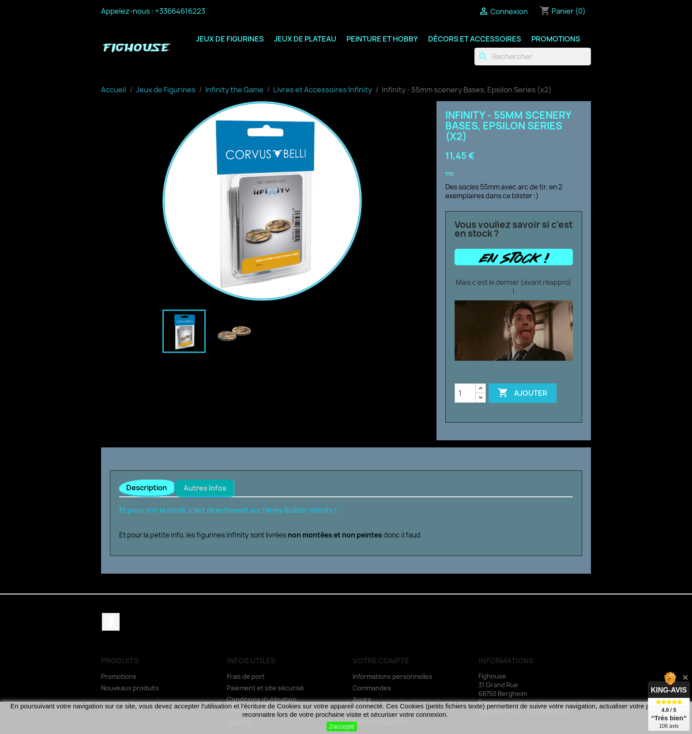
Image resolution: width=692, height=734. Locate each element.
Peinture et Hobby (382, 39)
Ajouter (522, 393)
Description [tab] (146, 487)
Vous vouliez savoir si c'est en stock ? (514, 229)
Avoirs (362, 699)
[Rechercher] (532, 56)
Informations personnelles (392, 676)
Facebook (111, 622)
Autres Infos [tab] (205, 488)
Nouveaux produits (130, 688)
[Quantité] (465, 393)
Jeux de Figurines (230, 39)
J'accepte (342, 726)
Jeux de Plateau (305, 39)
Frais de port (246, 676)
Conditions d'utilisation (262, 699)
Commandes (372, 688)
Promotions (555, 39)
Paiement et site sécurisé (265, 688)
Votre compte (381, 661)
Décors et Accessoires (474, 39)
